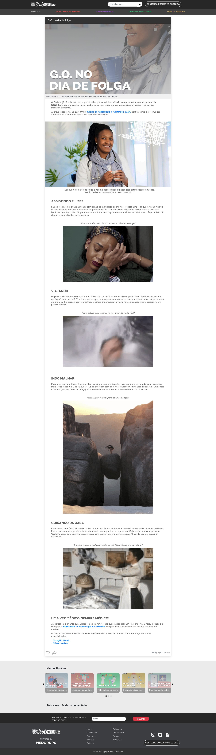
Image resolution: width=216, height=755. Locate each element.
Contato (116, 736)
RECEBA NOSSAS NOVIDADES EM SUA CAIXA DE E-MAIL (69, 718)
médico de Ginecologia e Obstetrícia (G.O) (108, 112)
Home (89, 729)
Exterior (90, 743)
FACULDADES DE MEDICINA (68, 12)
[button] (163, 4)
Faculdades (92, 732)
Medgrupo (117, 739)
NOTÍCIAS (35, 12)
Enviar (141, 719)
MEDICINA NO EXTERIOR (140, 12)
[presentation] (43, 684)
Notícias (90, 739)
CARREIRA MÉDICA (105, 12)
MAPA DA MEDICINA (176, 12)
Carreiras (91, 736)
